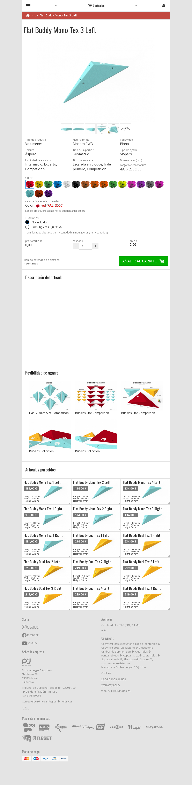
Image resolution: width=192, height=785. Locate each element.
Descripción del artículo (43, 277)
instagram (33, 626)
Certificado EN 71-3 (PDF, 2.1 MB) (120, 625)
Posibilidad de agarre (42, 372)
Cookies (106, 673)
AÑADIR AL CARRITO (143, 261)
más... (25, 707)
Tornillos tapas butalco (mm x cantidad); (48, 232)
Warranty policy (110, 685)
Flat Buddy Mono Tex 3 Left (58, 15)
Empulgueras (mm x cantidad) (90, 232)
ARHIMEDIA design (119, 691)
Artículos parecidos (40, 469)
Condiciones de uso (113, 679)
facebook (32, 635)
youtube (33, 643)
